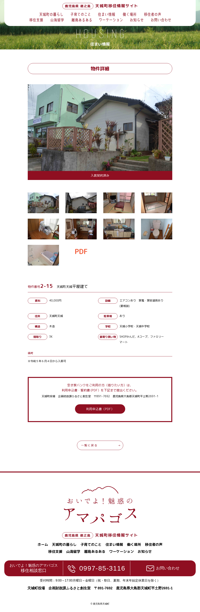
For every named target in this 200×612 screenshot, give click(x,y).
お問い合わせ (167, 568)
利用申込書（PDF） (100, 409)
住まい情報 (114, 544)
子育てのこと (91, 544)
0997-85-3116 (102, 568)
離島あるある (94, 551)
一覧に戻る (89, 445)
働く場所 (134, 544)
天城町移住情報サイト (100, 5)
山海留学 (73, 551)
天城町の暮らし (64, 544)
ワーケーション (121, 551)
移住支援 (55, 551)
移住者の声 (153, 544)
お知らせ (145, 551)
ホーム (43, 544)
